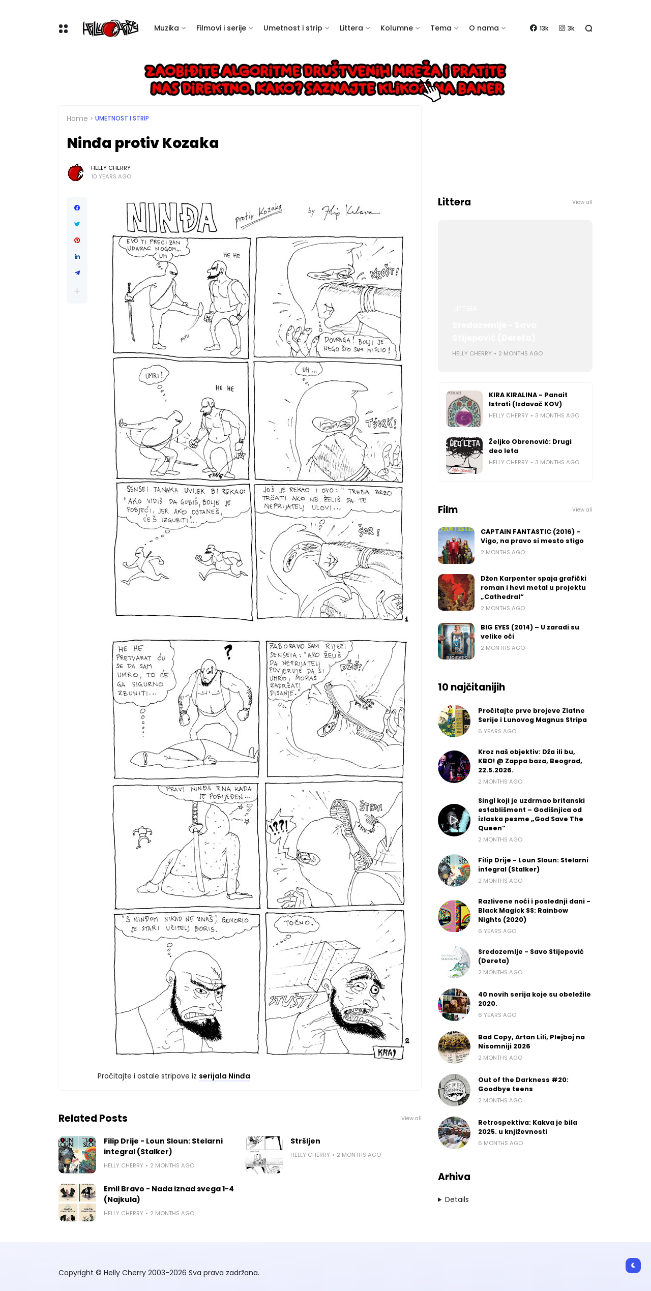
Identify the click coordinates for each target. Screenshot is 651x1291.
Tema (441, 28)
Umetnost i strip (292, 28)
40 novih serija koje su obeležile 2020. (534, 999)
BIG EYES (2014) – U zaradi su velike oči (530, 632)
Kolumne (396, 28)
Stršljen (305, 1141)
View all (411, 1118)
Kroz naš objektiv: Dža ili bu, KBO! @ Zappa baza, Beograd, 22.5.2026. (530, 760)
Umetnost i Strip (122, 118)
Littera (351, 28)
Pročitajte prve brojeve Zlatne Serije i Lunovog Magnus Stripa (532, 715)
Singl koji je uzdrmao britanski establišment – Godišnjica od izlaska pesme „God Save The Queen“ (531, 814)
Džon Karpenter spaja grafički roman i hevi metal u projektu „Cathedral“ (533, 587)
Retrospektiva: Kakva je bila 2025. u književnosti (527, 1127)
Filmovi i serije (221, 28)
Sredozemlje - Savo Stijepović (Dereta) (494, 331)
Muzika (166, 28)
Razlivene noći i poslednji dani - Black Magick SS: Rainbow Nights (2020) (534, 910)
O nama (484, 28)
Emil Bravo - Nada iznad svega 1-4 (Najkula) (169, 1194)
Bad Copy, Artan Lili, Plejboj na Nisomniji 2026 (531, 1041)
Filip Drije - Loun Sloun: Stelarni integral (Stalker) (163, 1146)
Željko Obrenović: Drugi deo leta (530, 446)
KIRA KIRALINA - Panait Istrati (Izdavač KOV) (528, 399)
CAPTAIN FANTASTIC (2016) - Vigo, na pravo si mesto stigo (532, 536)
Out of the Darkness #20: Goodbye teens (523, 1084)
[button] (77, 291)
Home (77, 118)
